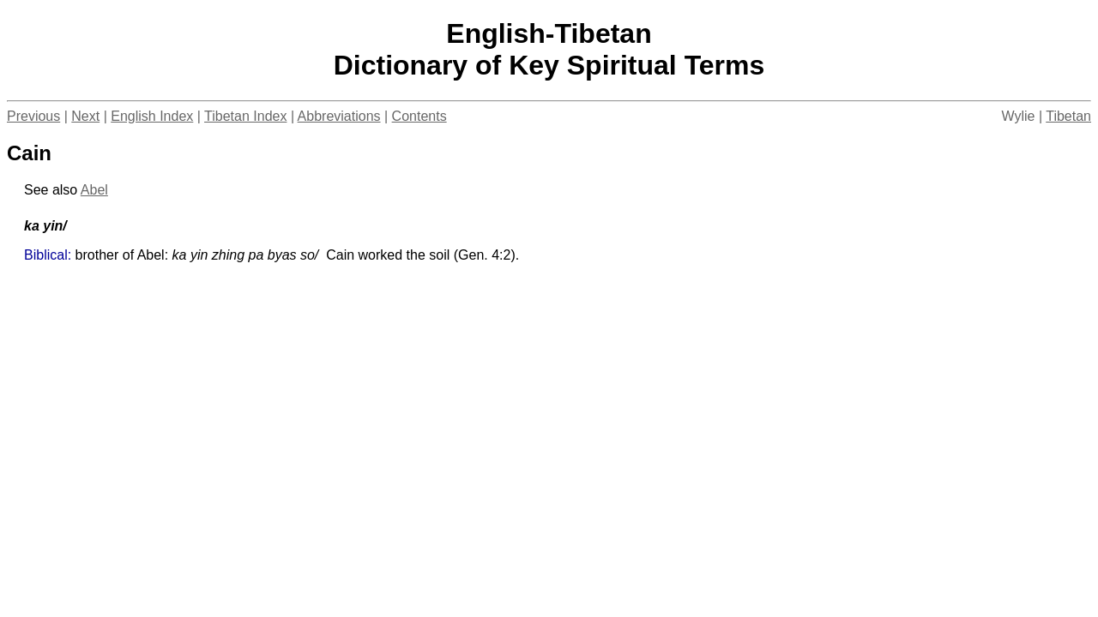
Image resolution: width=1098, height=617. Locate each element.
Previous (33, 116)
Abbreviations (339, 116)
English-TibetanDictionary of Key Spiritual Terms (549, 49)
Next (85, 116)
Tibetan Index (245, 116)
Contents (419, 116)
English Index (152, 116)
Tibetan (1068, 116)
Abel (94, 190)
